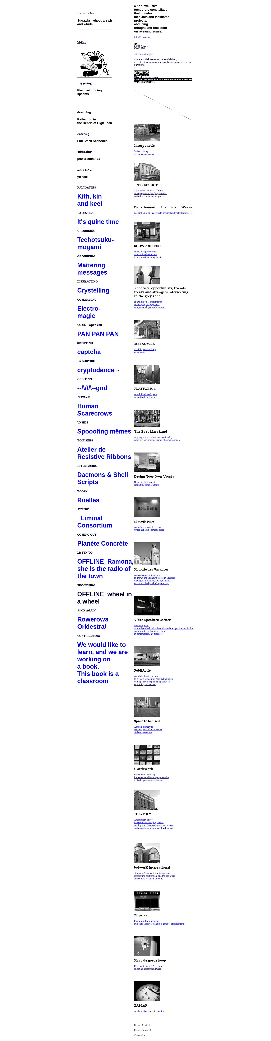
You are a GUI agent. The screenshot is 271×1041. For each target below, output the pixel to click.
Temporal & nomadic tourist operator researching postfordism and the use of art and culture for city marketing (154, 876)
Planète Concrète (102, 543)
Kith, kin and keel (89, 200)
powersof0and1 (88, 159)
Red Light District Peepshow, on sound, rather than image (148, 967)
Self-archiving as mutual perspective (144, 152)
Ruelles (88, 500)
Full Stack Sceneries (92, 141)
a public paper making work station (145, 351)
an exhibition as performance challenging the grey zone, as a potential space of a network (150, 304)
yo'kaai (82, 176)
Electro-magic (88, 312)
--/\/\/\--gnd (92, 388)
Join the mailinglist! (143, 54)
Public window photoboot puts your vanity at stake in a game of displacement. (159, 922)
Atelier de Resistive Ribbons (104, 453)
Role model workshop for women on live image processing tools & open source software (151, 777)
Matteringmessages (92, 269)
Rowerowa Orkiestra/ (92, 623)
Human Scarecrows (94, 410)
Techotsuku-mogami (95, 243)
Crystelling (93, 290)
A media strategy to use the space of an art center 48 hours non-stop (148, 730)
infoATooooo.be (142, 37)
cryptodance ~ (98, 370)
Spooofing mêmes (104, 431)
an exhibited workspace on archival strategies (145, 395)
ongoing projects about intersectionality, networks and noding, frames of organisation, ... (157, 438)
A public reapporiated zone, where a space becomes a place (149, 528)
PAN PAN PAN (98, 333)
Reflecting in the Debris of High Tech (94, 121)
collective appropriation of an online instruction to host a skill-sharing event (147, 254)
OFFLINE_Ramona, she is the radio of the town (105, 569)
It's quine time (98, 221)
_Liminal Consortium (94, 522)
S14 (136, 44)
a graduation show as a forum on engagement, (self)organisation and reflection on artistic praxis (150, 193)
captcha (89, 351)
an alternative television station (149, 1011)
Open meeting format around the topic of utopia (146, 483)
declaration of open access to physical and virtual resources (162, 213)
